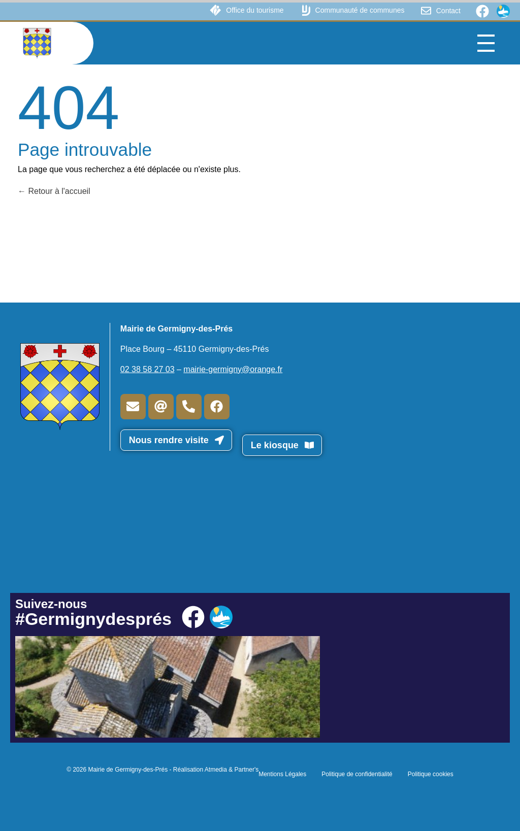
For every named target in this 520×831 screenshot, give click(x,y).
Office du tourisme (254, 10)
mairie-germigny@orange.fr (232, 369)
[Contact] (426, 11)
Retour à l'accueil (54, 191)
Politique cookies (430, 774)
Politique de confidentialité (356, 774)
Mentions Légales (282, 774)
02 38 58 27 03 (147, 369)
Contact (448, 11)
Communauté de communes (360, 10)
